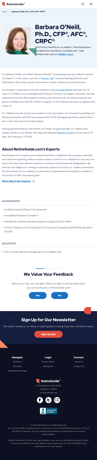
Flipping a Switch (65, 132)
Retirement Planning (17, 370)
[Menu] (91, 4)
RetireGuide (17, 4)
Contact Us (79, 366)
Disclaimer (48, 366)
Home (4, 11)
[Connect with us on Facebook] (40, 400)
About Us (79, 361)
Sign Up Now (48, 334)
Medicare (17, 361)
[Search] (83, 4)
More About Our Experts (18, 181)
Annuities (17, 366)
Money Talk (65, 54)
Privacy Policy (48, 361)
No (59, 295)
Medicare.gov (58, 443)
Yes (38, 295)
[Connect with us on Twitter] (48, 400)
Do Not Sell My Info (48, 392)
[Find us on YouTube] (57, 400)
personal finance (63, 89)
